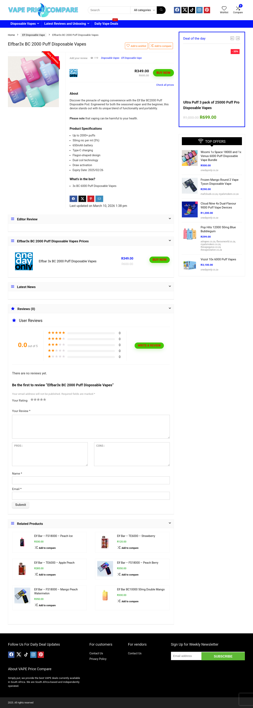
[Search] (161, 10)
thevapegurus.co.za (211, 247)
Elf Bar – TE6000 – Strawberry (136, 536)
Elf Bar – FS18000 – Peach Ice (53, 536)
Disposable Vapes (23, 24)
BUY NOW (163, 73)
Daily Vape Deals (106, 23)
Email (17, 489)
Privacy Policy (97, 658)
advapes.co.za (208, 241)
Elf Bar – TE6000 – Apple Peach (54, 562)
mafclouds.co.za (209, 194)
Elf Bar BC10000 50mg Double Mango (141, 589)
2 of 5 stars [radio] (33, 399)
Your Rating (19, 400)
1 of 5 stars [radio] (32, 399)
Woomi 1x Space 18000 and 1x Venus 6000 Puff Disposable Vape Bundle (221, 156)
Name (17, 473)
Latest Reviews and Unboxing (65, 24)
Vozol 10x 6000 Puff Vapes (218, 259)
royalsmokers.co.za (229, 194)
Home (11, 34)
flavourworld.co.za (225, 241)
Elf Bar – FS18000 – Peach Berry (137, 562)
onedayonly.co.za (209, 170)
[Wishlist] (224, 8)
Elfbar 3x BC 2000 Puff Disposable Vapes (67, 261)
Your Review (21, 411)
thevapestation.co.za (211, 249)
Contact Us (96, 653)
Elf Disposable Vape (33, 34)
